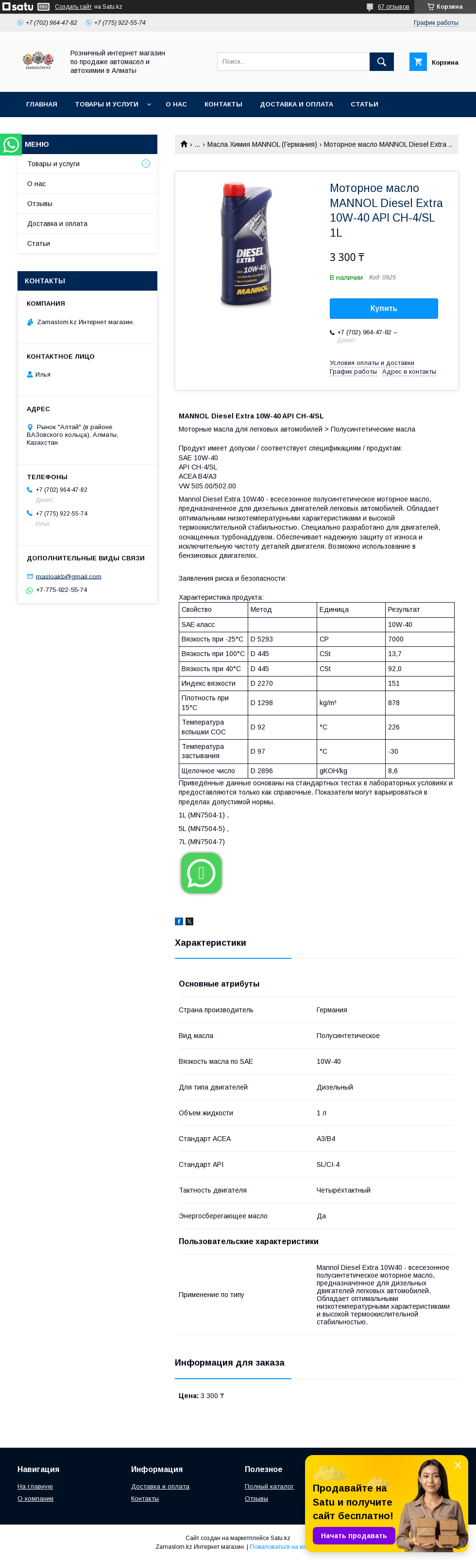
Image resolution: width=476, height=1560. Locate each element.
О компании (35, 1498)
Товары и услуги (106, 104)
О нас (176, 104)
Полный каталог (269, 1486)
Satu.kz (280, 1538)
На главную (35, 1486)
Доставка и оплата (296, 104)
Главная (41, 104)
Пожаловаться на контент (285, 1546)
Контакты (223, 104)
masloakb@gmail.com (69, 576)
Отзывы (39, 204)
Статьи (364, 104)
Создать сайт (73, 6)
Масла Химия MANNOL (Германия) (262, 144)
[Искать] (382, 61)
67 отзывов (393, 6)
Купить (384, 308)
